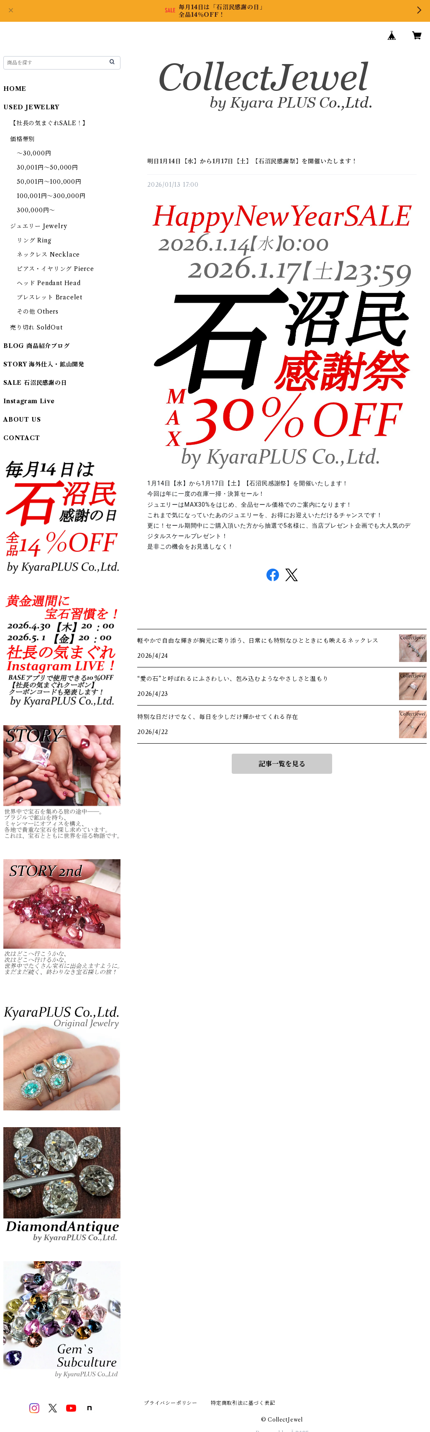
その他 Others (38, 311)
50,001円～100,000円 (49, 181)
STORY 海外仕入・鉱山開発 (43, 364)
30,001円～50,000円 (47, 167)
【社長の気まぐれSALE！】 (49, 123)
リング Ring (34, 240)
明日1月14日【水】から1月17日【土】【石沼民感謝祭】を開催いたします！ (252, 161)
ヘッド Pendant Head (49, 283)
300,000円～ (36, 210)
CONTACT (21, 438)
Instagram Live (29, 401)
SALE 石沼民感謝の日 (35, 382)
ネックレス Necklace (48, 254)
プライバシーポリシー (170, 1403)
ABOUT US (22, 419)
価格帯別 (22, 139)
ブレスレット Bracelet (49, 297)
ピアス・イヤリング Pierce (55, 269)
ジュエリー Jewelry (38, 226)
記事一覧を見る (282, 764)
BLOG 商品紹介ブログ (36, 346)
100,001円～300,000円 (51, 196)
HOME (14, 89)
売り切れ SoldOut (36, 327)
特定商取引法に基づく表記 (243, 1403)
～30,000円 (34, 153)
